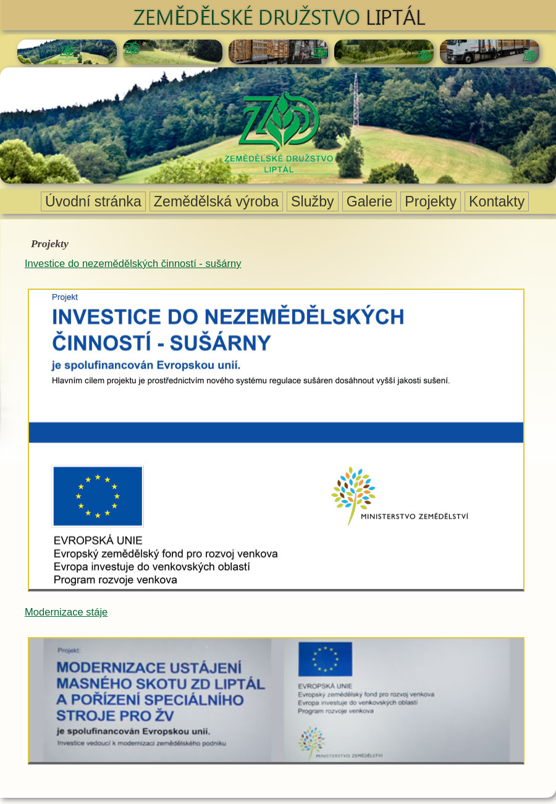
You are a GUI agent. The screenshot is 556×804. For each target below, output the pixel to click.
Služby (312, 201)
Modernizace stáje (66, 612)
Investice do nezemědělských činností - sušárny (133, 263)
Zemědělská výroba (216, 201)
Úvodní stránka (93, 201)
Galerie (370, 201)
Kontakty (496, 201)
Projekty (431, 201)
